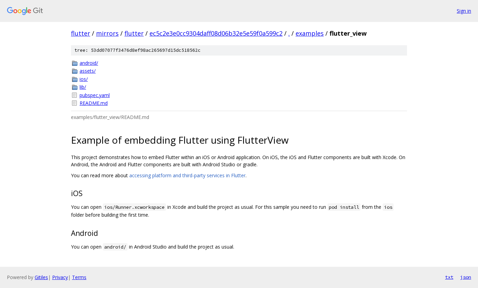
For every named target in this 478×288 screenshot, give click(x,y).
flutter (80, 33)
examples (310, 33)
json (465, 277)
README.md (94, 103)
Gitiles (41, 277)
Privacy (60, 277)
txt (449, 277)
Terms (79, 277)
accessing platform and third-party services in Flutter (187, 175)
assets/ (88, 71)
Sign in (464, 11)
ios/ (84, 79)
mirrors (107, 33)
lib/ (83, 87)
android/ (89, 63)
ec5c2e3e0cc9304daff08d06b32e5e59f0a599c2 (216, 33)
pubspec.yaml (95, 95)
